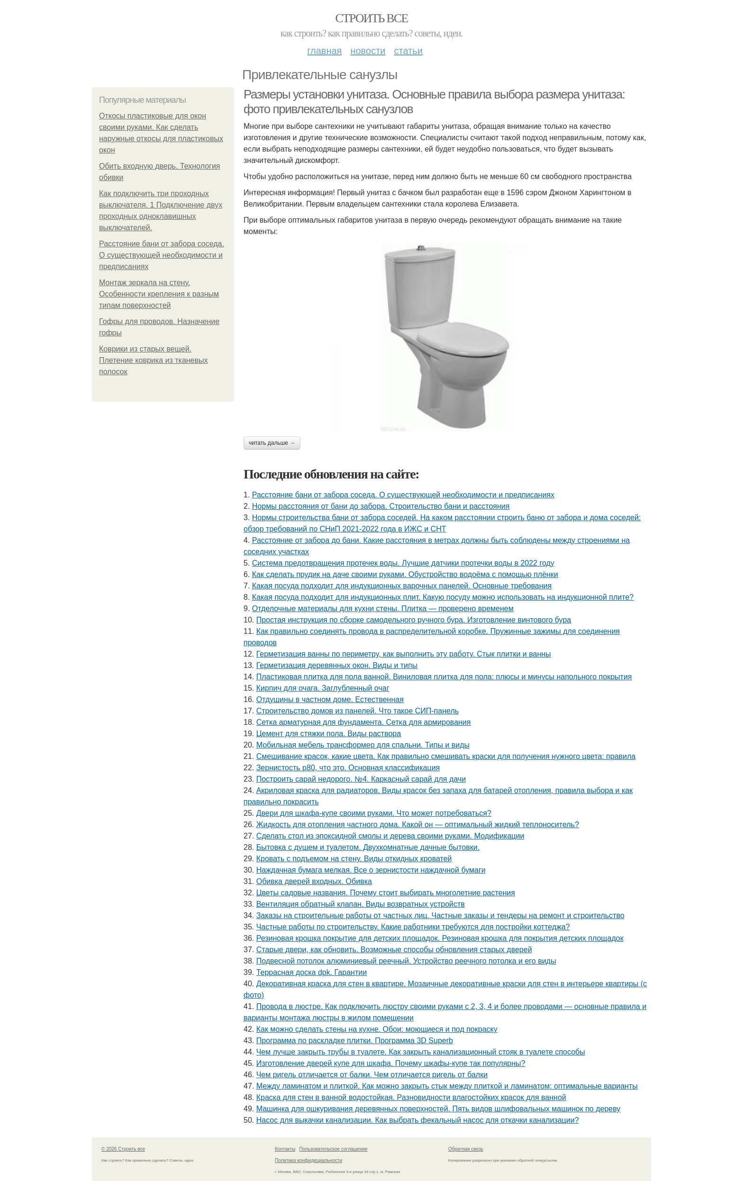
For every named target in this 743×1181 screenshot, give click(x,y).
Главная (324, 50)
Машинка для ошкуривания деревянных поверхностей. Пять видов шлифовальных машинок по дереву (438, 1109)
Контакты (285, 1149)
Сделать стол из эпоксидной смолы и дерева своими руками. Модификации (390, 836)
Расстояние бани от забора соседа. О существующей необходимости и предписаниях (161, 255)
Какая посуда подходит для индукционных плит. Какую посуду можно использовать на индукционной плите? (443, 597)
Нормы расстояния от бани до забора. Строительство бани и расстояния (381, 506)
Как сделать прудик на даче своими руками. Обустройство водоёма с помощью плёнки (405, 574)
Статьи (408, 50)
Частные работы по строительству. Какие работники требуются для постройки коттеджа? (413, 927)
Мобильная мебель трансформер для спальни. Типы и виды (363, 745)
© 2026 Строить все (123, 1149)
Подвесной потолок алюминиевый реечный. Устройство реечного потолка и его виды (406, 961)
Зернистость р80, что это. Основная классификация (348, 768)
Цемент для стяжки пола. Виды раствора (328, 734)
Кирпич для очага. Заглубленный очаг (323, 688)
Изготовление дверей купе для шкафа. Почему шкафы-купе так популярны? (391, 1063)
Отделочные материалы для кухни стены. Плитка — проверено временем (383, 608)
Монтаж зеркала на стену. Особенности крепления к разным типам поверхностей (159, 294)
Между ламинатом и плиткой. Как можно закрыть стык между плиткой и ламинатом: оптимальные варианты (447, 1086)
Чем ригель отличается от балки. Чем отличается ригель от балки (372, 1075)
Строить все (371, 18)
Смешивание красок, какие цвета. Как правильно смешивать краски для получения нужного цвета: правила (446, 756)
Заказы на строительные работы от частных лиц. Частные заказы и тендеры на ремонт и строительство (440, 915)
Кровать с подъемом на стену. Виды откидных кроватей (354, 859)
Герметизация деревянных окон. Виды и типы (337, 665)
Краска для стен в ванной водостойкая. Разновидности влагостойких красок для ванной (411, 1097)
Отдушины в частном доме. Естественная (330, 699)
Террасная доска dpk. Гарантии (311, 972)
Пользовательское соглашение (333, 1149)
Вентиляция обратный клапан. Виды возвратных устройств (360, 904)
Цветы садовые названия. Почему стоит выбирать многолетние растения (385, 893)
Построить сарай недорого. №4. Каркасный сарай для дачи (361, 779)
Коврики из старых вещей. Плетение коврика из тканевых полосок (153, 360)
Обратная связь (465, 1149)
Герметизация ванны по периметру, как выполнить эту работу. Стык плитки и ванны (403, 654)
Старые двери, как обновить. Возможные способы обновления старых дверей (394, 950)
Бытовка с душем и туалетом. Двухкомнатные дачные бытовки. (368, 847)
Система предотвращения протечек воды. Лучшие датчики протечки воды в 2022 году (403, 563)
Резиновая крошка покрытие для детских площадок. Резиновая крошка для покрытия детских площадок (440, 938)
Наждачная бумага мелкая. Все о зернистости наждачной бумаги (371, 870)
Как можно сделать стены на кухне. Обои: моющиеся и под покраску (377, 1029)
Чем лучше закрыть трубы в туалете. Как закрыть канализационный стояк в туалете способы (420, 1052)
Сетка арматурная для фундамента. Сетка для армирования (363, 722)
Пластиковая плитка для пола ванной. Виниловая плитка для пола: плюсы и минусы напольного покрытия (444, 677)
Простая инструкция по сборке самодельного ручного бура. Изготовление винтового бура (413, 620)
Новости (367, 50)
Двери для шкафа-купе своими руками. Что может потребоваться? (373, 813)
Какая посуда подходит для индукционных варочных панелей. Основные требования (402, 586)
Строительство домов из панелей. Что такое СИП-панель (357, 711)
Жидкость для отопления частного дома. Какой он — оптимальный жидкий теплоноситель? (417, 824)
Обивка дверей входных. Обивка (314, 881)
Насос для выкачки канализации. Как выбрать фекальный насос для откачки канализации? (417, 1120)
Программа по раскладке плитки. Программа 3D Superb (354, 1041)
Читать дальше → (272, 443)
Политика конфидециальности (308, 1160)
